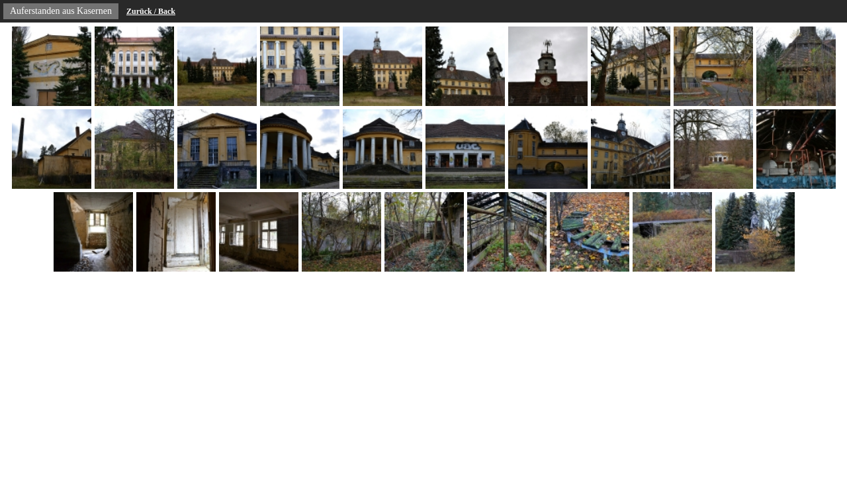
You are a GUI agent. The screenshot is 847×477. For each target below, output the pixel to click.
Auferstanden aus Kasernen (61, 11)
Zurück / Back (150, 11)
